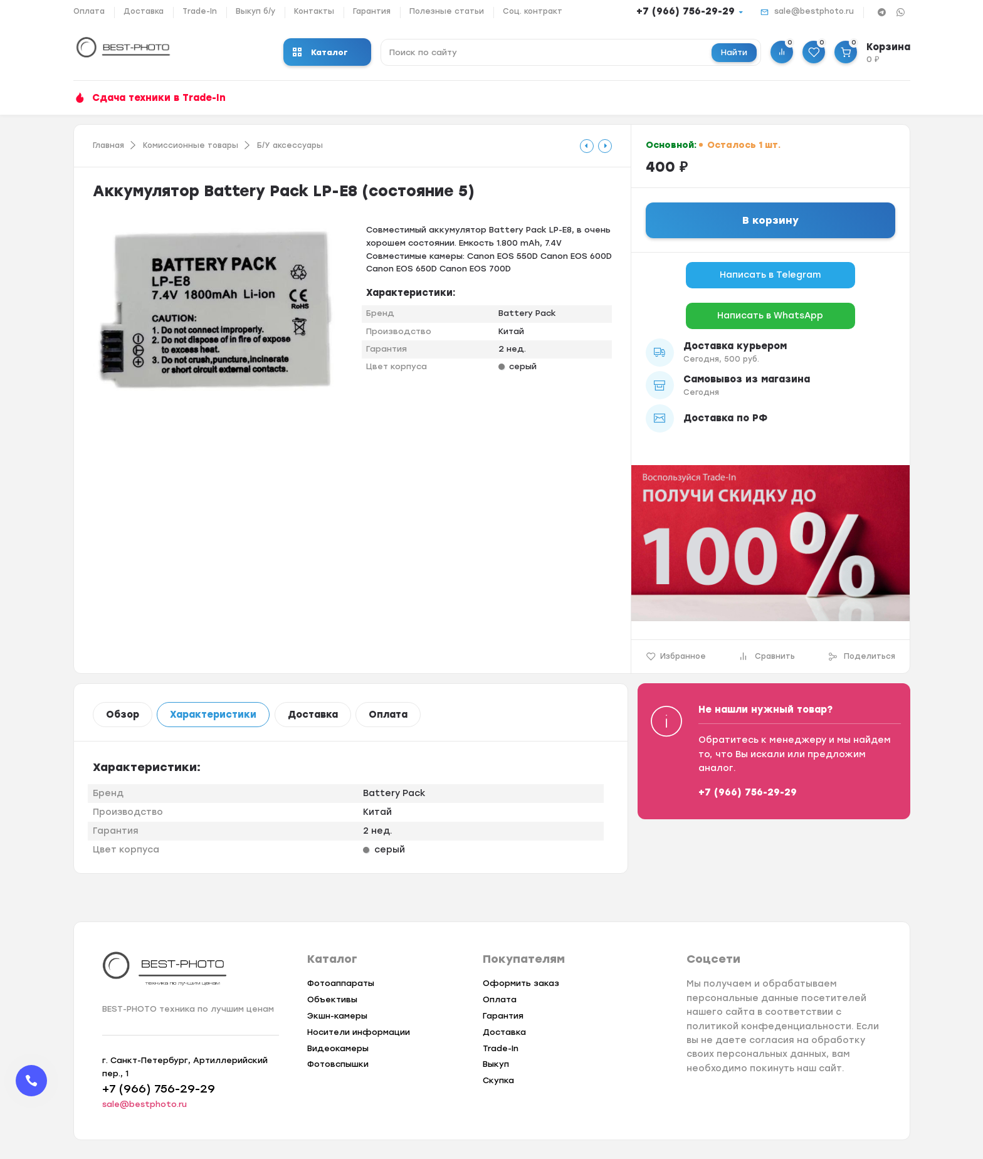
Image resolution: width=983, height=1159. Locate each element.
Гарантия (372, 11)
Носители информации (358, 1032)
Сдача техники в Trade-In (159, 97)
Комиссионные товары (190, 145)
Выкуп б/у (255, 11)
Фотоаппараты (340, 983)
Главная (108, 145)
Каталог (320, 52)
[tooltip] (587, 146)
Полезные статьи (446, 11)
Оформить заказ (521, 983)
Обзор (122, 714)
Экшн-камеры (337, 1015)
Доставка (144, 11)
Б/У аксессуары (290, 145)
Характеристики (213, 714)
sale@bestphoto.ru (814, 11)
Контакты (314, 11)
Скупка (498, 1080)
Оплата (89, 11)
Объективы (332, 999)
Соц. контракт (532, 11)
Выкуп (496, 1064)
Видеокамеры (338, 1048)
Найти (734, 52)
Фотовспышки (338, 1064)
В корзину (770, 220)
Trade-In (199, 11)
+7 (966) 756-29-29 (685, 11)
